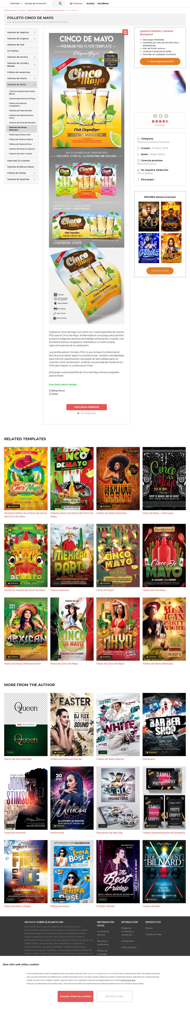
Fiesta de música (60, 906)
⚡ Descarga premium (160, 61)
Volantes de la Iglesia (17, 38)
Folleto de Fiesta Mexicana (111, 513)
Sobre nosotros (128, 947)
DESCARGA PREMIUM (86, 407)
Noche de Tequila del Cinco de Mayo (24, 590)
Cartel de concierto (15, 832)
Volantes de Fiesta (16, 84)
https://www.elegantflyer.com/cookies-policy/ (45, 983)
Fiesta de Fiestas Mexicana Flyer (22, 663)
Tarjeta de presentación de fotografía (164, 832)
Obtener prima (160, 270)
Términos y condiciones (103, 943)
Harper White (157, 154)
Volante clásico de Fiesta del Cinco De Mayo (71, 515)
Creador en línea (153, 934)
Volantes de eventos (17, 57)
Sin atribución (86, 413)
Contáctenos (127, 941)
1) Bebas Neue (57, 390)
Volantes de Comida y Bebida (18, 64)
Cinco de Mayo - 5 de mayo (158, 513)
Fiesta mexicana (59, 590)
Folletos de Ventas (16, 173)
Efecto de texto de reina (18, 759)
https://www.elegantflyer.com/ (99, 973)
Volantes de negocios (18, 32)
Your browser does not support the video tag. (160, 90)
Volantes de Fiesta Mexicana (153, 142)
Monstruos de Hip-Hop (109, 832)
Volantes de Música (17, 78)
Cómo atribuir (145, 173)
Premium (152, 3)
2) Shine (53, 394)
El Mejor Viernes (105, 906)
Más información (146, 164)
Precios (149, 928)
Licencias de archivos (103, 933)
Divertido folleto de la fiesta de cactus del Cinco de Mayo (25, 515)
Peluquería (149, 759)
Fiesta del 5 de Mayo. (154, 590)
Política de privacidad (102, 952)
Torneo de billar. (152, 906)
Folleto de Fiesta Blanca (110, 759)
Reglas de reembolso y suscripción (127, 931)
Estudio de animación (57, 3)
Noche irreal (57, 832)
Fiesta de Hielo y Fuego (17, 906)
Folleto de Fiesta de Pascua (66, 759)
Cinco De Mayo (105, 590)
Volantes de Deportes (18, 179)
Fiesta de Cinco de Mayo (64, 663)
